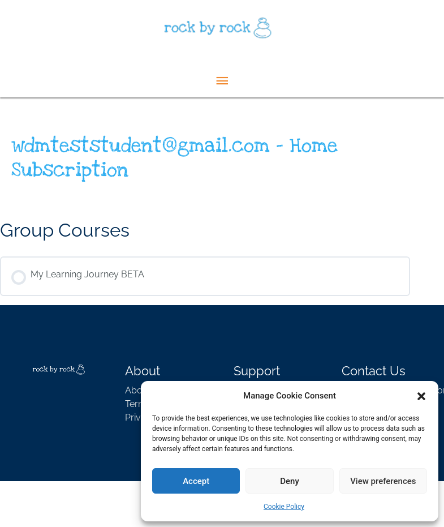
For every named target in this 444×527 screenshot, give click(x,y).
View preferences (383, 481)
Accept (196, 481)
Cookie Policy (284, 507)
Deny (289, 481)
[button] (421, 395)
